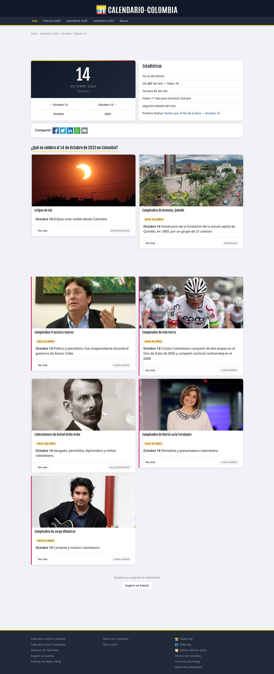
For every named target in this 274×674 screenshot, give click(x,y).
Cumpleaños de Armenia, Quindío (163, 210)
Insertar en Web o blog (46, 661)
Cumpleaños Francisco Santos (54, 332)
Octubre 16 (212, 113)
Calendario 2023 (49, 33)
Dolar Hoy (184, 639)
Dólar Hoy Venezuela (188, 667)
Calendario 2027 (103, 21)
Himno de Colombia (188, 656)
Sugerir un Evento (137, 585)
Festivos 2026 (52, 21)
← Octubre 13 (58, 105)
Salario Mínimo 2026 (190, 650)
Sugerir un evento (42, 656)
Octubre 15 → (108, 105)
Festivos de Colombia (45, 650)
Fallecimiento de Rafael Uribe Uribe (57, 435)
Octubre (66, 33)
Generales (230, 243)
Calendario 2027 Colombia (48, 644)
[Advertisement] (137, 49)
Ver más (42, 230)
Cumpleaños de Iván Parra (159, 332)
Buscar (124, 21)
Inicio (34, 33)
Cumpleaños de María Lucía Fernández (167, 435)
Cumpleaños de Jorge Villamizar (55, 532)
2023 (108, 114)
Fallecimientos (119, 467)
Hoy (35, 21)
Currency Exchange (187, 661)
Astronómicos (120, 230)
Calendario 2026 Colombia (48, 639)
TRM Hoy (183, 644)
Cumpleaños (121, 365)
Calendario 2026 (76, 21)
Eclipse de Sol (43, 210)
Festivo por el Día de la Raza (183, 113)
